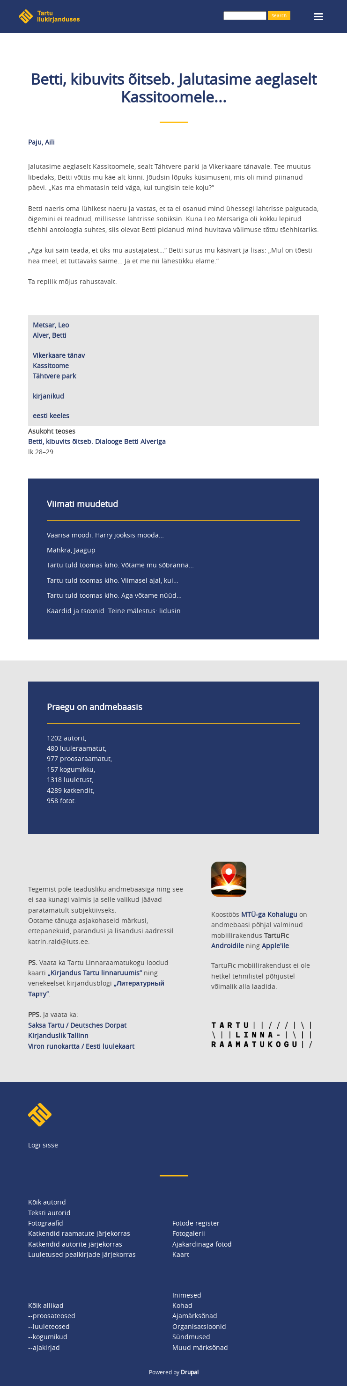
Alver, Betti (49, 335)
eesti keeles (51, 415)
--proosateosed (51, 1315)
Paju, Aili (41, 142)
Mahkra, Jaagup (71, 549)
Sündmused (191, 1336)
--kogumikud (47, 1336)
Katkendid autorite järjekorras (75, 1244)
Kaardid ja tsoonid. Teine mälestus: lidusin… (116, 610)
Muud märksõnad (200, 1347)
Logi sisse (43, 1144)
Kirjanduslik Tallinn (58, 1035)
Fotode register (196, 1223)
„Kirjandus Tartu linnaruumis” (95, 972)
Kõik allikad (46, 1305)
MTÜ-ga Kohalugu (269, 914)
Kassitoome (51, 365)
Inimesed (186, 1295)
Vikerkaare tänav (59, 355)
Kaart (180, 1254)
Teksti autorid (49, 1212)
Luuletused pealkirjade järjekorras (82, 1254)
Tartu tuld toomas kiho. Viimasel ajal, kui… (112, 580)
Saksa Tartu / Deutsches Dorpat (77, 1025)
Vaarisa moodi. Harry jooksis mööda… (105, 534)
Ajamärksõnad (194, 1315)
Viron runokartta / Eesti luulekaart (81, 1046)
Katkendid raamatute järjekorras (79, 1233)
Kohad (182, 1305)
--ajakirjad (44, 1347)
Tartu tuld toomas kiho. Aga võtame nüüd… (114, 595)
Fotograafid (45, 1223)
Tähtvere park (54, 375)
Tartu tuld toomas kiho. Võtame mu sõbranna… (120, 564)
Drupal (190, 1372)
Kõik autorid (47, 1201)
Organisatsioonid (199, 1326)
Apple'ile (275, 945)
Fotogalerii (188, 1233)
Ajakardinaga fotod (202, 1244)
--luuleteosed (49, 1326)
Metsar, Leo (51, 324)
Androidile (227, 945)
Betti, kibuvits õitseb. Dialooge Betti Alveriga (97, 441)
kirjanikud (48, 396)
